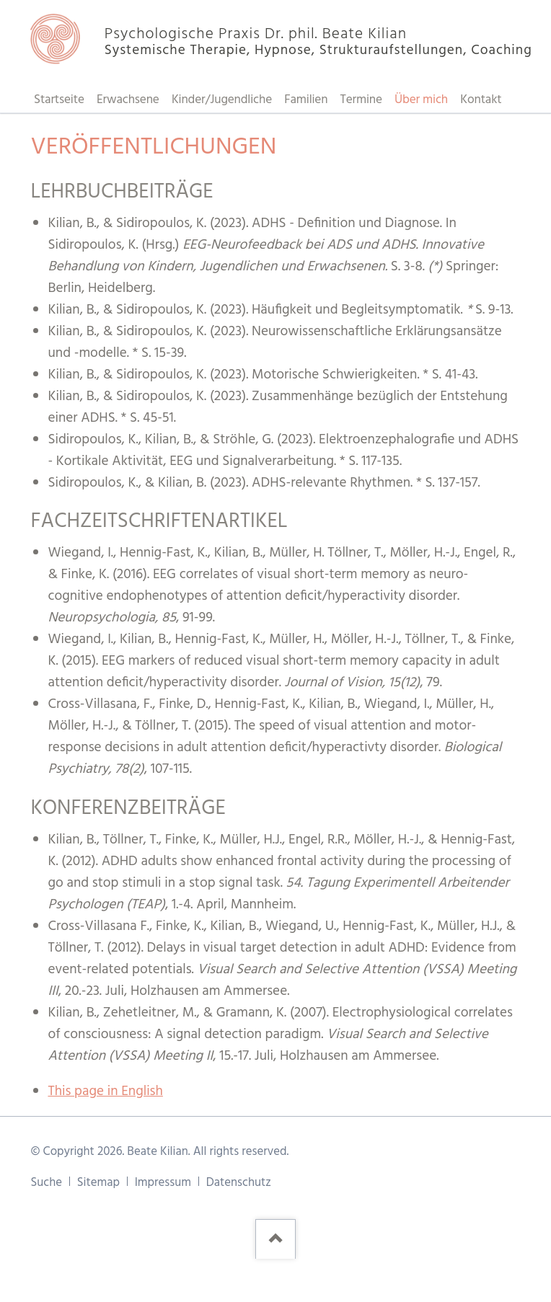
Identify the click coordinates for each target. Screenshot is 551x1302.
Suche (46, 1182)
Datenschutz (238, 1182)
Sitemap (98, 1182)
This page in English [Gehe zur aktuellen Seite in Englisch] (105, 1091)
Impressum (163, 1182)
